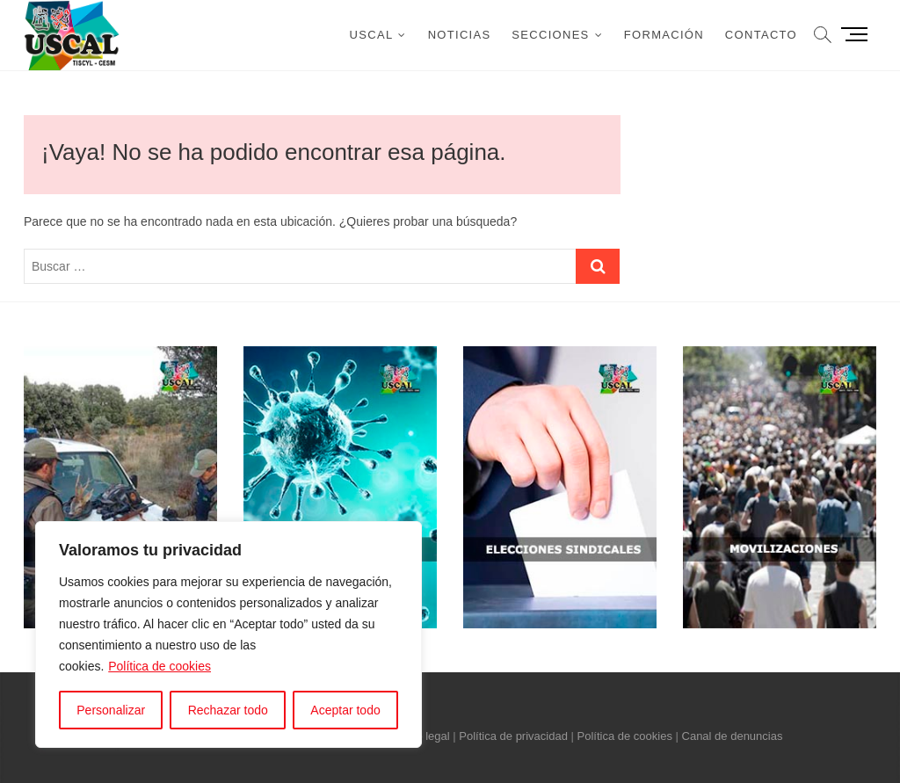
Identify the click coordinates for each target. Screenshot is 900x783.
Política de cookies (159, 666)
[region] (228, 634)
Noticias (459, 34)
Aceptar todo (345, 710)
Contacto (761, 34)
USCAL (372, 34)
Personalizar (110, 710)
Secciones (550, 34)
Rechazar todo (228, 710)
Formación (664, 34)
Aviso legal (422, 736)
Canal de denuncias (732, 736)
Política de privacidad (513, 736)
